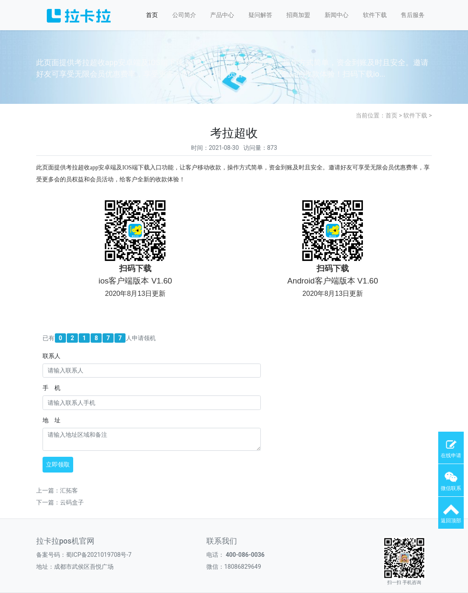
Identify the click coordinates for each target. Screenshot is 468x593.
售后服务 (413, 14)
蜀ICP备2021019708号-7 (98, 554)
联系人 (51, 355)
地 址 (51, 420)
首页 (152, 14)
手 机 (51, 387)
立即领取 (58, 464)
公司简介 (184, 14)
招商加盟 (298, 14)
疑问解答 (260, 14)
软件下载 (375, 14)
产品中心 (222, 14)
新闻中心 (336, 14)
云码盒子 (72, 502)
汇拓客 (69, 490)
